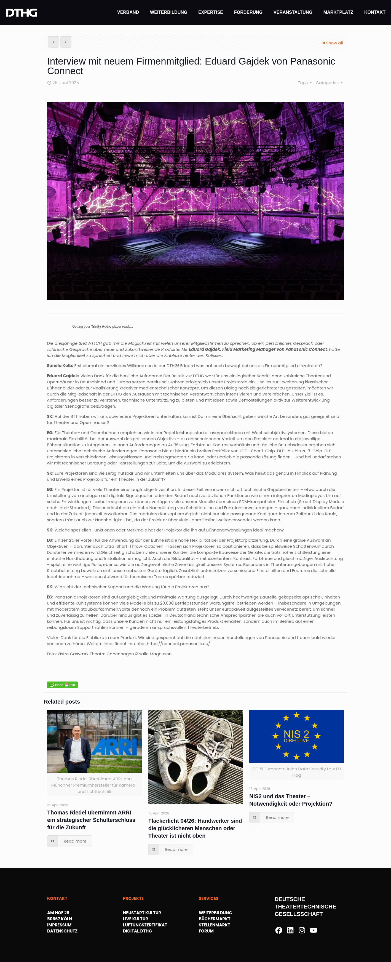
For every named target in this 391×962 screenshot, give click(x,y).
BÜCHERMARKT (215, 919)
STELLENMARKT (214, 925)
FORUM (206, 931)
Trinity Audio (101, 326)
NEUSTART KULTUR (142, 913)
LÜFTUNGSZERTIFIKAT (145, 925)
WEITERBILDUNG (215, 913)
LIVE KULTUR (135, 919)
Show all (332, 43)
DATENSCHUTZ (62, 931)
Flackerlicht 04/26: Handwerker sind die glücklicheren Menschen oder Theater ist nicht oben (195, 828)
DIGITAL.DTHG (137, 931)
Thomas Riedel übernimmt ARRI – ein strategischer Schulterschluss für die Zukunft (91, 819)
